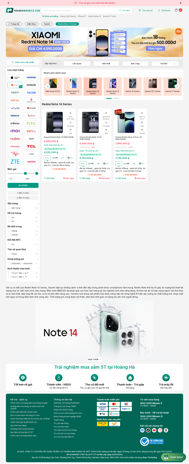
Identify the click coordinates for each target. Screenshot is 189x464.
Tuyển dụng (59, 420)
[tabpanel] (53, 86)
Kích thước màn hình (23, 268)
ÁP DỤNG (23, 185)
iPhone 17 (82, 16)
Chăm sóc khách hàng (63, 410)
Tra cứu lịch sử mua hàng (64, 433)
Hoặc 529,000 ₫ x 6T (53, 145)
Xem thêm (93, 359)
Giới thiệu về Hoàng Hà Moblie (66, 403)
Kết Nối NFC (23, 239)
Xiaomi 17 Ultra (109, 16)
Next (180, 3)
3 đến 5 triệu (23, 193)
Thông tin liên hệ (63, 399)
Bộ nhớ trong (23, 226)
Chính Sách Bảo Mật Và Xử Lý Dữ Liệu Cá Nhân (30, 419)
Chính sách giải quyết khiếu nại (23, 422)
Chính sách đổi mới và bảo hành (23, 412)
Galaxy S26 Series (68, 16)
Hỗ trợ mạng (23, 213)
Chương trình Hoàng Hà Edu (22, 429)
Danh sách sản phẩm (23, 62)
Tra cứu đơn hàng (61, 423)
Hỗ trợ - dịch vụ (18, 399)
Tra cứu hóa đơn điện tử (64, 437)
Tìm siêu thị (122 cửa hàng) (65, 430)
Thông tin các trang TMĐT (65, 406)
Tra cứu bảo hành (61, 427)
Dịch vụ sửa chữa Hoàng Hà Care (68, 413)
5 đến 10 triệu (23, 198)
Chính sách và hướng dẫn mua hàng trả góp (29, 403)
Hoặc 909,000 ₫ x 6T (125, 151)
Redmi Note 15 (94, 16)
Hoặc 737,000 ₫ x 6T (89, 151)
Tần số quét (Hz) (23, 249)
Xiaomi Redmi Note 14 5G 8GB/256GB (91, 138)
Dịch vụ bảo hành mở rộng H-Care (25, 415)
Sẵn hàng (23, 203)
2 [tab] (116, 98)
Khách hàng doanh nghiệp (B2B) (67, 416)
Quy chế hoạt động (18, 425)
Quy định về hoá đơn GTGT (21, 432)
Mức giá (23, 169)
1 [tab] (109, 98)
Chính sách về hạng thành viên (23, 436)
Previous (8, 3)
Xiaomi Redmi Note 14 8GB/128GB (59, 137)
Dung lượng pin (23, 259)
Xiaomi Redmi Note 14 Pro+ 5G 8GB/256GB (128, 138)
